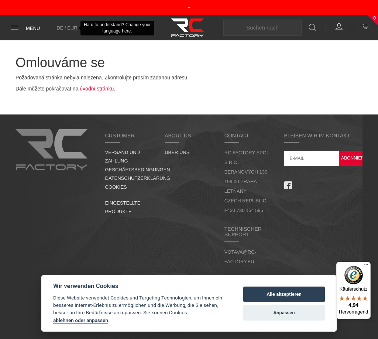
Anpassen (284, 312)
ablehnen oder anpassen (80, 320)
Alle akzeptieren (284, 294)
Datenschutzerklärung (138, 178)
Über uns (177, 152)
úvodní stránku (97, 89)
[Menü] (366, 266)
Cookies (116, 187)
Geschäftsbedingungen (137, 169)
